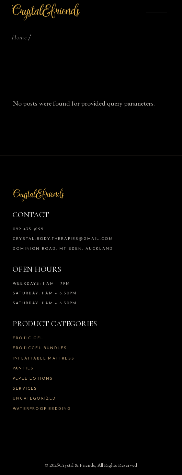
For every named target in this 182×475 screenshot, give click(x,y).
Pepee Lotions (33, 379)
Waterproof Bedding (42, 409)
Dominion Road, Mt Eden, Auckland (63, 249)
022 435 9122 (28, 229)
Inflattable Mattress (44, 359)
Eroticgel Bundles (40, 348)
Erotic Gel (28, 338)
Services (25, 389)
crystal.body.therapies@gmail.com (63, 239)
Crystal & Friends (77, 465)
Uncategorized (34, 399)
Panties (23, 368)
